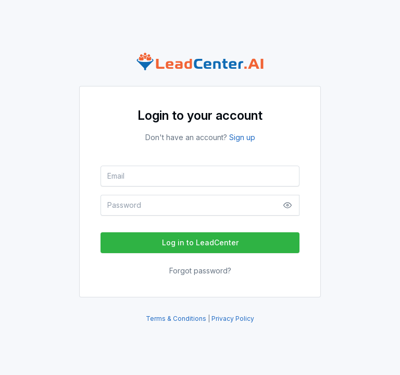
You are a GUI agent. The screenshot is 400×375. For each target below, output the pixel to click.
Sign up (242, 137)
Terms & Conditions (177, 318)
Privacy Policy (232, 318)
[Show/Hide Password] (287, 205)
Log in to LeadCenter (200, 242)
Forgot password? (200, 270)
